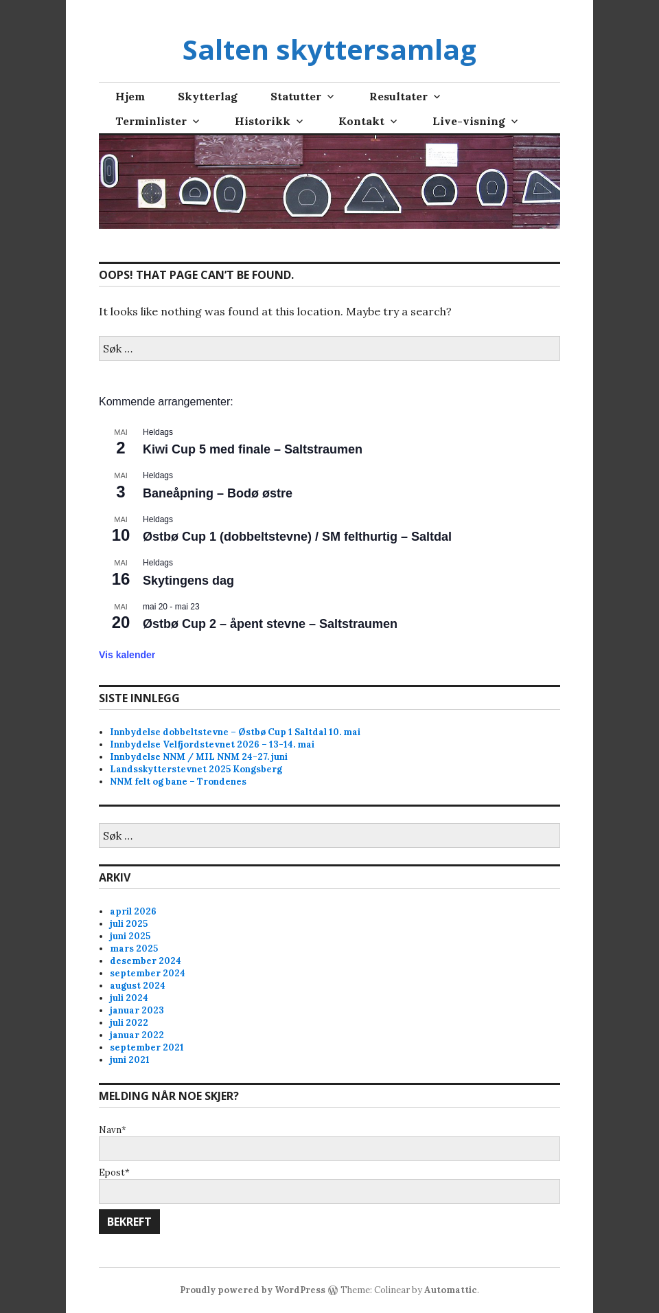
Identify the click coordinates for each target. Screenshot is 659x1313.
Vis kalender (127, 654)
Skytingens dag (188, 580)
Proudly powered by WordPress (252, 1290)
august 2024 (137, 985)
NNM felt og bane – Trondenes (178, 781)
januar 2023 (137, 1010)
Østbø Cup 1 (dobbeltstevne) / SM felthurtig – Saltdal (297, 536)
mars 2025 (134, 948)
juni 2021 (130, 1060)
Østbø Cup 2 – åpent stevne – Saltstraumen (270, 624)
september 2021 (147, 1047)
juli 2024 (129, 998)
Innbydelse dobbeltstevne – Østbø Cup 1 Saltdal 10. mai (235, 732)
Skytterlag (208, 96)
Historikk (262, 121)
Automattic (450, 1290)
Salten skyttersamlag (329, 49)
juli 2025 (129, 924)
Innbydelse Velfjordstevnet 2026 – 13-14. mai (212, 744)
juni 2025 (130, 936)
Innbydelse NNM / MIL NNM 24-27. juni (199, 757)
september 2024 (147, 973)
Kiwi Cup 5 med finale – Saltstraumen (252, 449)
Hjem (130, 96)
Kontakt (361, 121)
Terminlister (151, 121)
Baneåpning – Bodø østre (217, 493)
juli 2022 (129, 1023)
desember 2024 (145, 961)
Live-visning (468, 121)
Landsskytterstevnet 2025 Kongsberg (196, 769)
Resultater (398, 96)
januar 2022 (137, 1035)
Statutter (295, 96)
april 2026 (133, 911)
